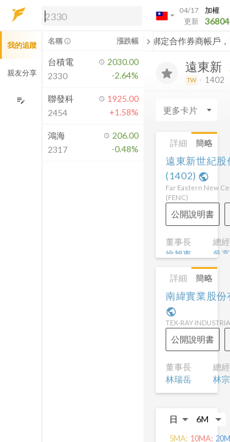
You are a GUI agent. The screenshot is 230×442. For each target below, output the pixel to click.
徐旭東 (178, 254)
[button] (89, 15)
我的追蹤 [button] (22, 45)
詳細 (178, 143)
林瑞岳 (178, 379)
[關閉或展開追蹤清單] (148, 41)
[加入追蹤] (167, 73)
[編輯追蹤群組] (20, 100)
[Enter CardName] (186, 110)
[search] (92, 16)
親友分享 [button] (22, 72)
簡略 (204, 143)
